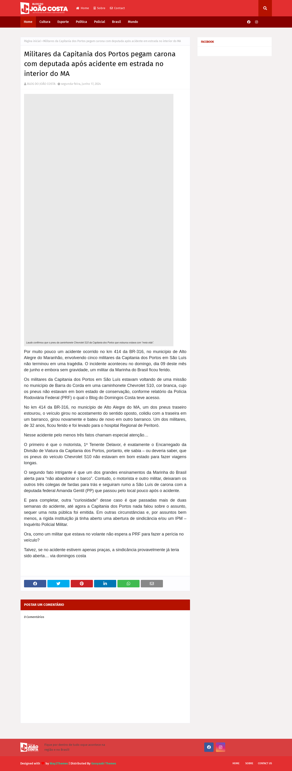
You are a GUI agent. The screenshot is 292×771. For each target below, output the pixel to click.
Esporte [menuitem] (63, 22)
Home (82, 8)
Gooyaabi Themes (103, 763)
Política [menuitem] (81, 22)
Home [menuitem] (28, 22)
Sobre (99, 8)
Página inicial (32, 41)
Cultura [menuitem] (44, 22)
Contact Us (265, 763)
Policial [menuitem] (99, 22)
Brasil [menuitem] (116, 22)
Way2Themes (59, 763)
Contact (117, 8)
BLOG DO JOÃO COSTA (41, 84)
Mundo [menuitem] (133, 22)
